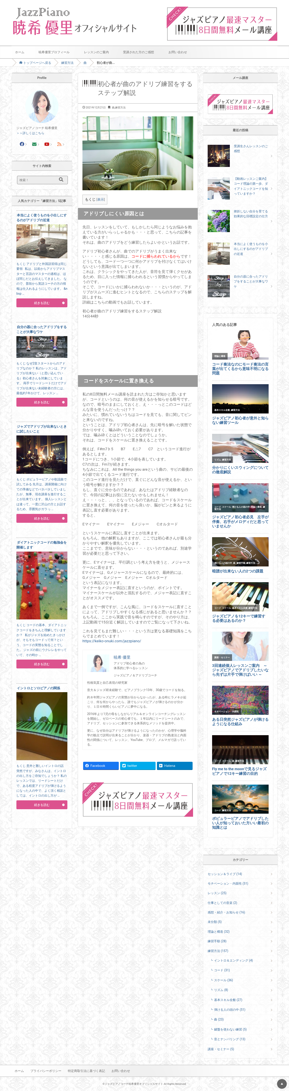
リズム (221, 990)
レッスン (217, 893)
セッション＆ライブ (225, 874)
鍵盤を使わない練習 (230, 1029)
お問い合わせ (177, 52)
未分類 (215, 922)
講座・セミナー (221, 1049)
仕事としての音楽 (222, 903)
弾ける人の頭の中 (229, 1009)
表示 (100, 200)
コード (222, 970)
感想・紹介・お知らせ (226, 912)
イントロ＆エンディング (233, 960)
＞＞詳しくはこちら (30, 133)
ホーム (19, 52)
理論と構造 (219, 931)
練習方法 (67, 63)
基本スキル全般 (228, 1000)
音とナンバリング (229, 1039)
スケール (223, 980)
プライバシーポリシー (45, 1071)
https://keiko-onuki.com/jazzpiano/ (111, 641)
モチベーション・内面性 (228, 883)
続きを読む (42, 303)
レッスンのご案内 (96, 52)
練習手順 (217, 941)
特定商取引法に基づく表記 (86, 1071)
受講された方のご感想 (138, 52)
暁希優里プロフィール (54, 52)
